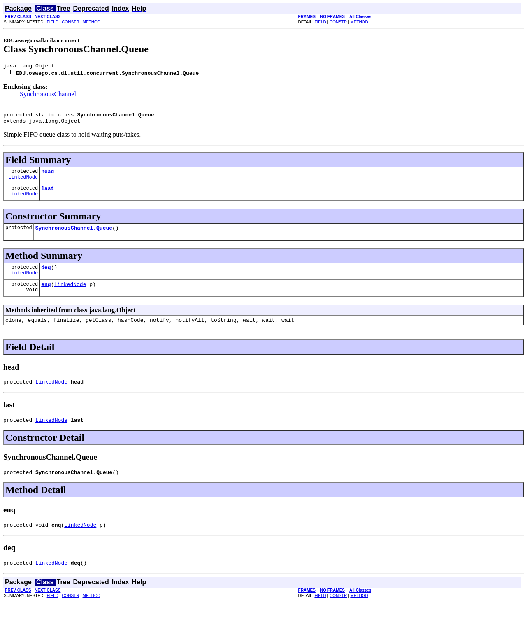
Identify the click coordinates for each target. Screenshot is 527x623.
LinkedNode (23, 182)
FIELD (52, 22)
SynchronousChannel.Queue (73, 235)
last (47, 194)
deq (46, 275)
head (47, 176)
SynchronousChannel (48, 95)
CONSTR (70, 22)
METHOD (91, 22)
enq (46, 294)
